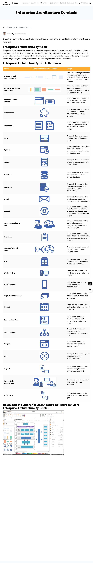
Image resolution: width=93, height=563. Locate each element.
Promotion (84, 3)
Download (70, 3)
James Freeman (19, 34)
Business (63, 3)
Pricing (77, 3)
